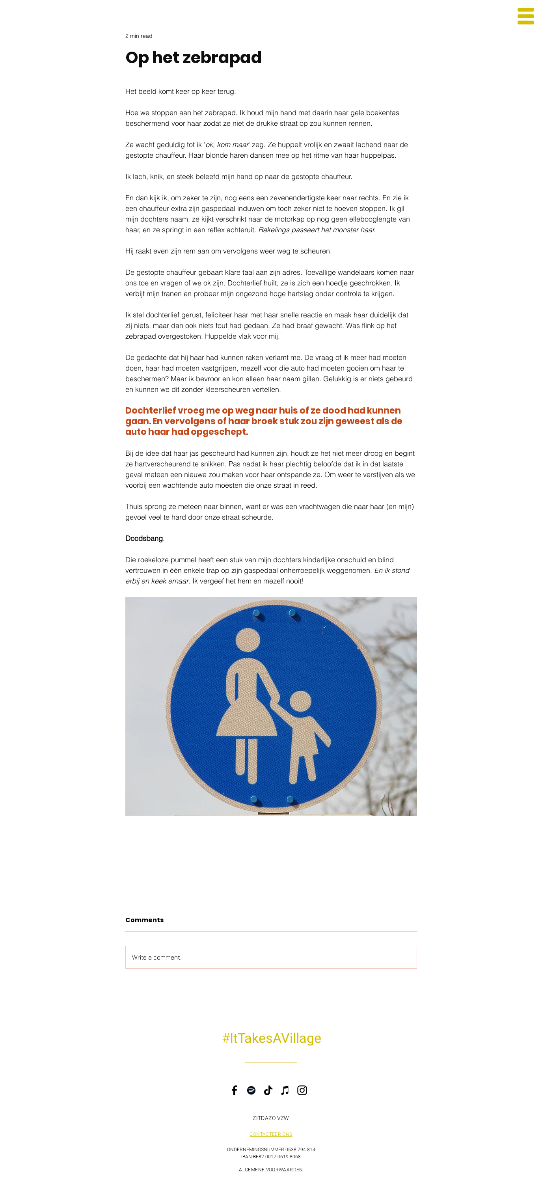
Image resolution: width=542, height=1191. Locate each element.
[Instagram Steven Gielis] (529, 557)
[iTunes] (285, 1090)
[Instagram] (302, 1090)
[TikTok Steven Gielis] (529, 590)
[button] (526, 16)
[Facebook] (234, 1090)
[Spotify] (251, 1090)
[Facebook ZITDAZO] (529, 574)
